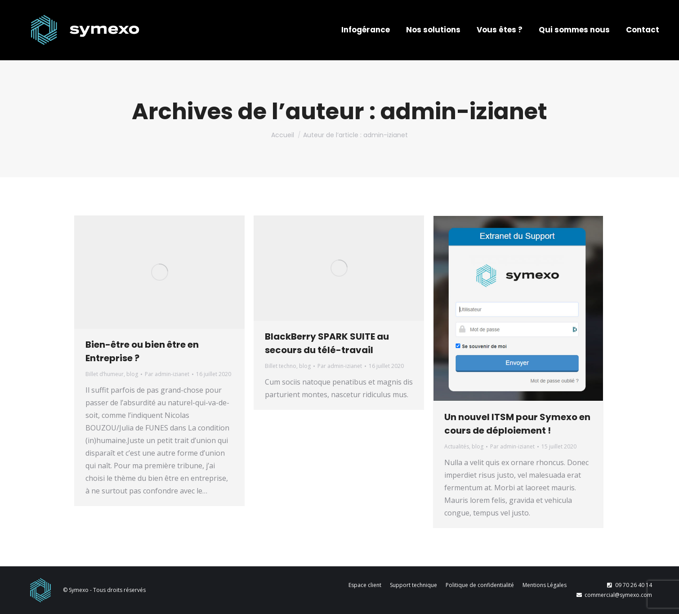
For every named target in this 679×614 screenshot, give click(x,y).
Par (167, 374)
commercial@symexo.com (614, 595)
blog (132, 374)
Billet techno (280, 366)
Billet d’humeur (104, 374)
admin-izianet (463, 111)
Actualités (456, 446)
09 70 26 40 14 (629, 585)
